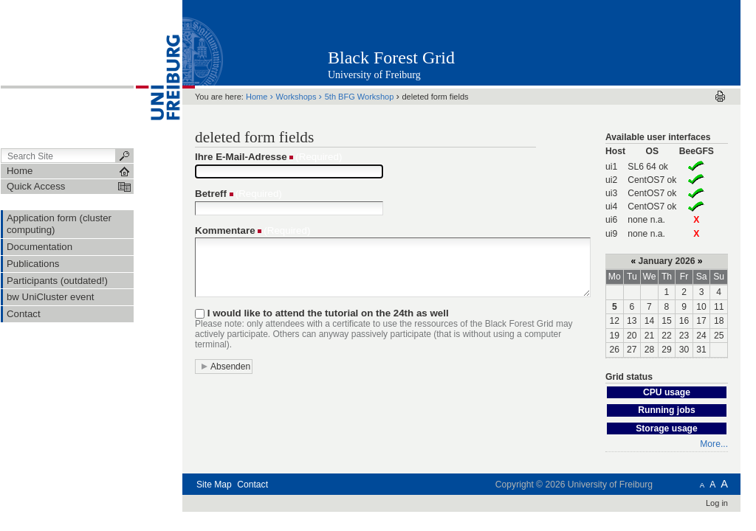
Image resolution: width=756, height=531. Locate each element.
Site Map (214, 484)
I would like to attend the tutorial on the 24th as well (328, 313)
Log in (717, 503)
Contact (252, 484)
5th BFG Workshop (359, 96)
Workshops (296, 96)
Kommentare (225, 230)
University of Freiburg (374, 74)
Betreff (211, 193)
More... (714, 444)
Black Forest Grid (391, 57)
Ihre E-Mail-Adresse (241, 156)
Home (256, 96)
